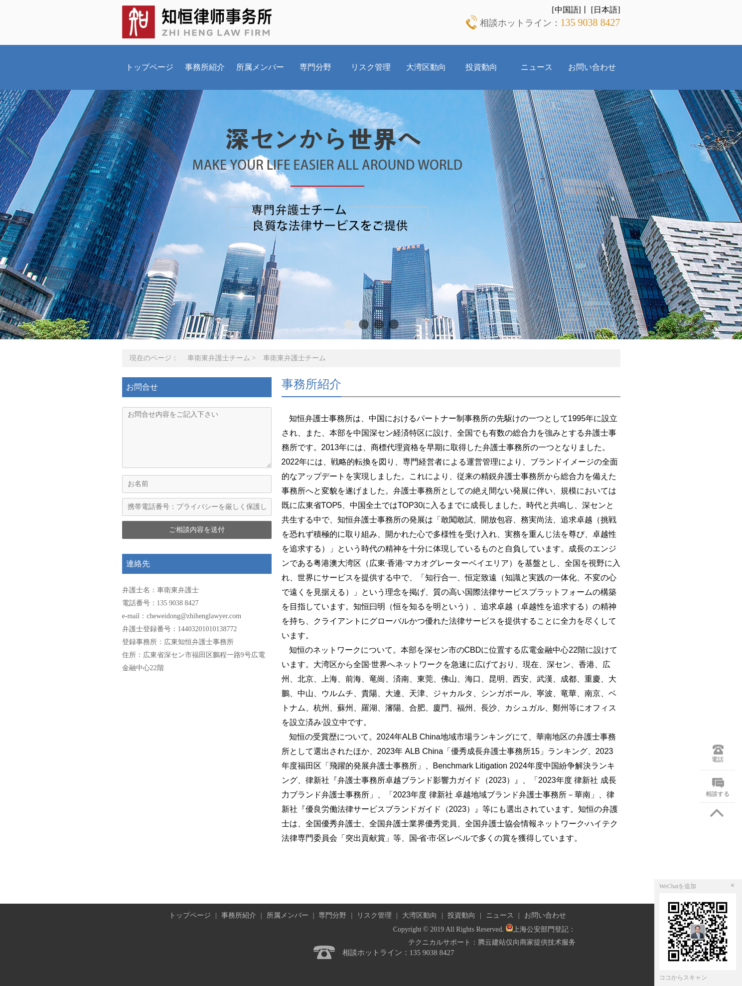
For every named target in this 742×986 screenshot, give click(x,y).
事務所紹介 (205, 67)
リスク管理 (371, 67)
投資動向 (481, 67)
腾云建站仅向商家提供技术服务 (527, 942)
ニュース (537, 67)
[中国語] (566, 9)
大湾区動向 (426, 67)
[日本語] (605, 9)
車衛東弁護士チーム (218, 358)
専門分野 (315, 67)
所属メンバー (260, 67)
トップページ (149, 67)
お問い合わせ (592, 67)
